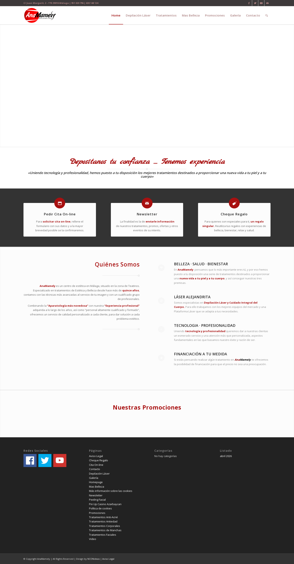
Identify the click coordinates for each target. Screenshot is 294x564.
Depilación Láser (99, 473)
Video (92, 539)
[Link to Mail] (267, 3)
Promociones (97, 513)
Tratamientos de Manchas (105, 530)
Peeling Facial (97, 499)
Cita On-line (96, 465)
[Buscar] (267, 15)
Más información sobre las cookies (110, 491)
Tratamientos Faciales (102, 534)
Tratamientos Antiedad (103, 521)
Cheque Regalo (234, 214)
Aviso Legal (96, 456)
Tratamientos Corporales (104, 526)
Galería (93, 478)
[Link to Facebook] (249, 3)
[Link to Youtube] (261, 3)
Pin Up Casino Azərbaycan (105, 504)
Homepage (96, 482)
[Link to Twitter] (255, 3)
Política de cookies (100, 508)
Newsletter (147, 214)
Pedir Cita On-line (60, 214)
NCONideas (93, 558)
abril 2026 (226, 456)
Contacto (94, 469)
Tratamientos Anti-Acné (103, 517)
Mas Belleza (96, 486)
